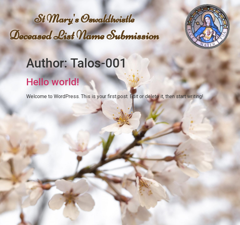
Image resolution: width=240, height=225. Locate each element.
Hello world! (52, 82)
